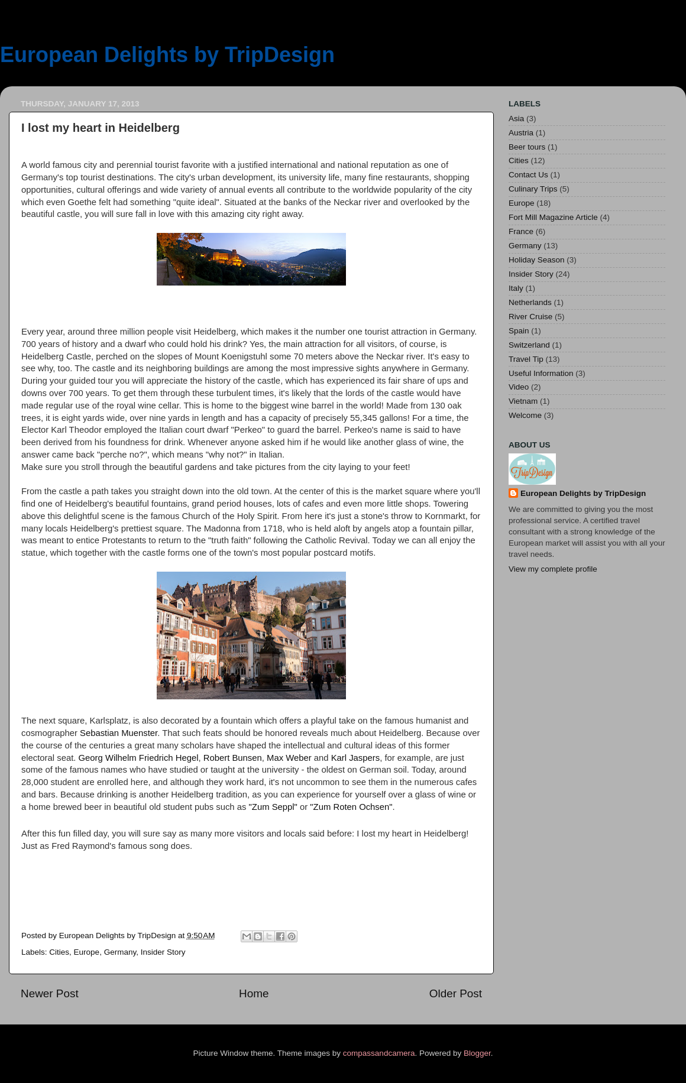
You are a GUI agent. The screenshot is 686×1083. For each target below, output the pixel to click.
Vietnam (523, 401)
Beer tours (527, 146)
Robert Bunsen (232, 758)
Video (519, 386)
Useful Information (541, 373)
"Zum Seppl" (273, 807)
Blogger (477, 1053)
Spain (519, 330)
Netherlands (530, 302)
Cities (59, 952)
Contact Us (528, 174)
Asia (516, 118)
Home (253, 993)
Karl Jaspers (355, 758)
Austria (521, 132)
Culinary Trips (533, 188)
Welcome (525, 415)
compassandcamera (379, 1053)
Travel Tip (526, 359)
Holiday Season (537, 259)
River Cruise (530, 316)
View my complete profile (553, 569)
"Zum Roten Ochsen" (351, 807)
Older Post (455, 993)
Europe (87, 952)
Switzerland (529, 345)
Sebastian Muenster (118, 733)
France (521, 231)
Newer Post (50, 993)
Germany (120, 952)
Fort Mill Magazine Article (553, 217)
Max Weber (289, 758)
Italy (516, 288)
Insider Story (163, 952)
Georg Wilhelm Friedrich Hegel (139, 758)
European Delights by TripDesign (167, 55)
